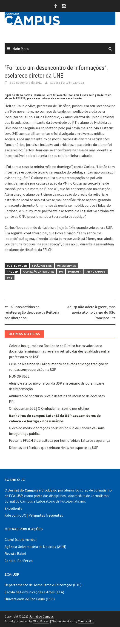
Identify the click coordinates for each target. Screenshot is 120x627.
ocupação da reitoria (38, 271)
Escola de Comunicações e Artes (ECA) (34, 592)
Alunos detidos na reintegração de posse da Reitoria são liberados (32, 312)
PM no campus (95, 271)
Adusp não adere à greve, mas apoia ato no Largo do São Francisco (91, 312)
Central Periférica (19, 560)
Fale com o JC (15, 515)
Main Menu (20, 48)
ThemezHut (86, 621)
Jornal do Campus (41, 616)
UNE (9, 277)
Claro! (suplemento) (21, 539)
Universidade (66, 265)
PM (61, 271)
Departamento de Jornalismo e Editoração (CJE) (43, 585)
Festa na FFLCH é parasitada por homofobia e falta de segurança (59, 440)
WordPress (41, 621)
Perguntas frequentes (46, 515)
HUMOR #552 (19, 376)
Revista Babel (15, 553)
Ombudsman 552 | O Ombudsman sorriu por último (49, 408)
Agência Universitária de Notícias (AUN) (35, 546)
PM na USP (74, 271)
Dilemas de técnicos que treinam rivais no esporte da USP (53, 447)
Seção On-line (42, 265)
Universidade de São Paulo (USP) (30, 599)
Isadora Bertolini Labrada (67, 82)
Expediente (13, 508)
